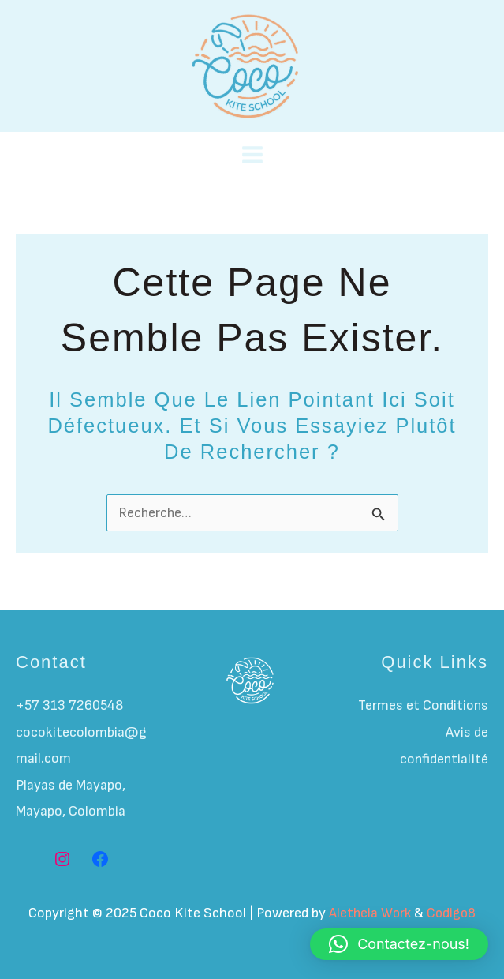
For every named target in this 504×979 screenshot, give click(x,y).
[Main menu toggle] (252, 155)
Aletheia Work (369, 913)
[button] (399, 944)
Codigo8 (452, 913)
